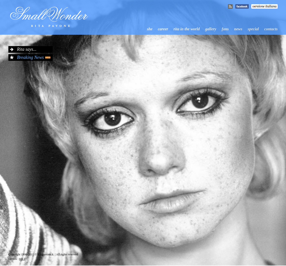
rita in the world (187, 29)
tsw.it (22, 259)
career (163, 29)
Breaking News (30, 57)
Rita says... (26, 49)
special (253, 29)
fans (225, 29)
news (238, 29)
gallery (210, 29)
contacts (271, 29)
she (149, 29)
